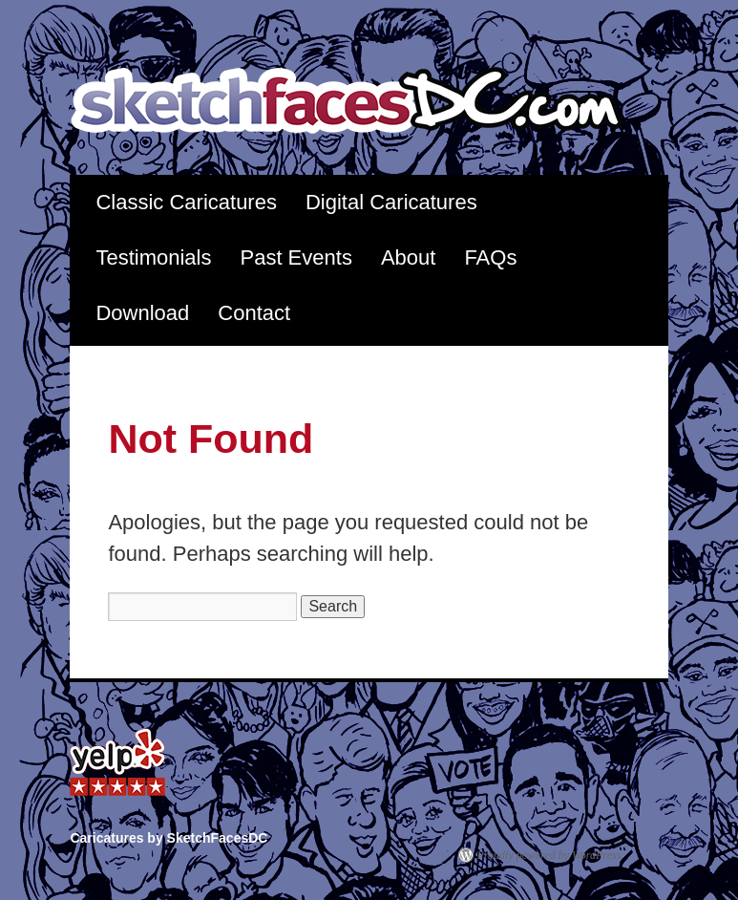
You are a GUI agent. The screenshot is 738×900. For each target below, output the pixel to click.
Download (142, 313)
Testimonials (153, 257)
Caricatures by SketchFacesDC (359, 102)
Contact (254, 313)
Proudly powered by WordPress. (550, 855)
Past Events (295, 257)
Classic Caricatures (186, 202)
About (408, 257)
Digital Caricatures (391, 202)
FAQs (490, 257)
